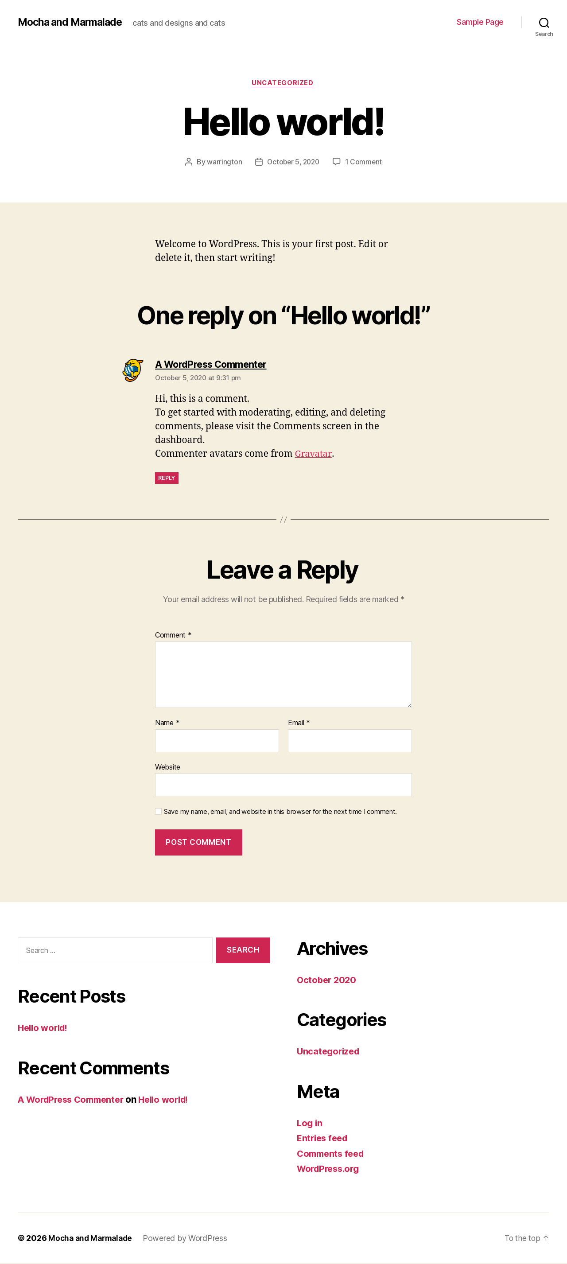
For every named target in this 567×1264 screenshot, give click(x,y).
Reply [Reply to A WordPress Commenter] (166, 478)
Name (167, 724)
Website (167, 767)
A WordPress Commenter (74, 1100)
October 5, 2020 (293, 162)
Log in (310, 1123)
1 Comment (365, 162)
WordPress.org (330, 1169)
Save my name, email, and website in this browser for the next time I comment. (280, 813)
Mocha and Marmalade (73, 22)
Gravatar (314, 455)
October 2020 (328, 980)
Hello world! (45, 1029)
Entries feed (324, 1139)
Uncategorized (283, 84)
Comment (173, 637)
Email (299, 724)
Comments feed (333, 1154)
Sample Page (480, 22)
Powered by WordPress (189, 1239)
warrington (222, 162)
